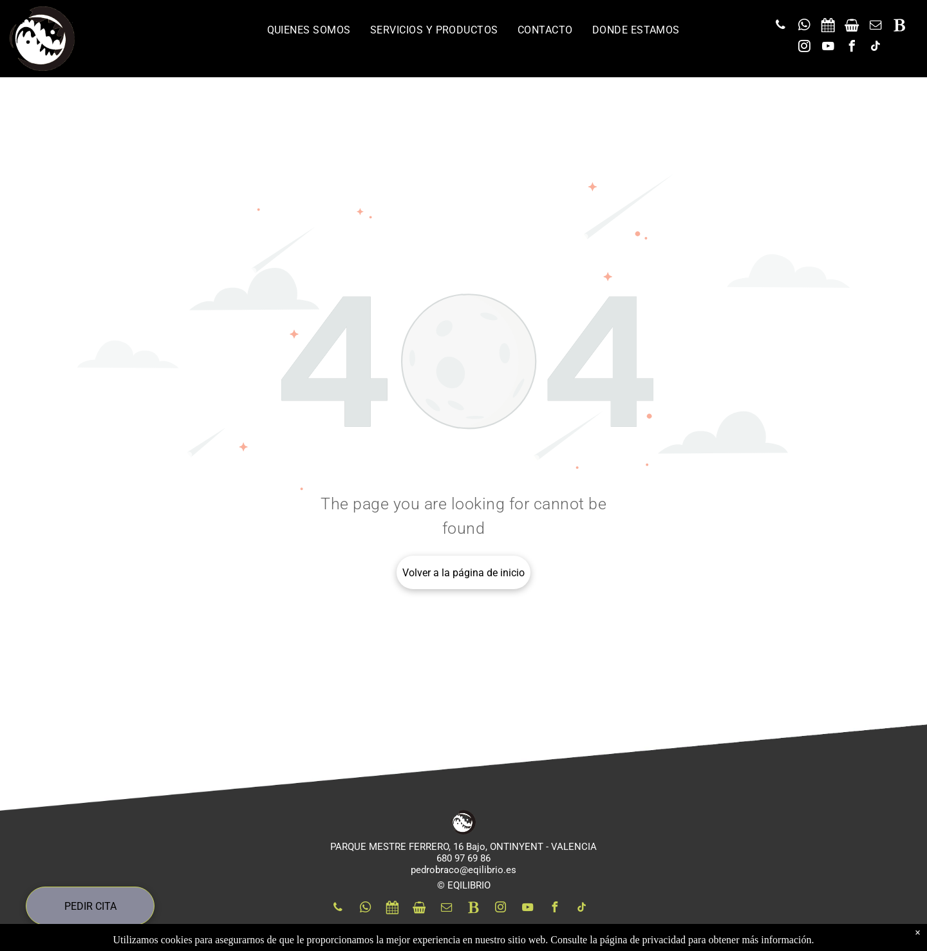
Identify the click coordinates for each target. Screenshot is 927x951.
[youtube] (828, 48)
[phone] (781, 26)
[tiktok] (876, 48)
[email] (876, 26)
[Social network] (828, 26)
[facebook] (852, 48)
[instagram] (805, 48)
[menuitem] (309, 30)
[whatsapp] (805, 26)
